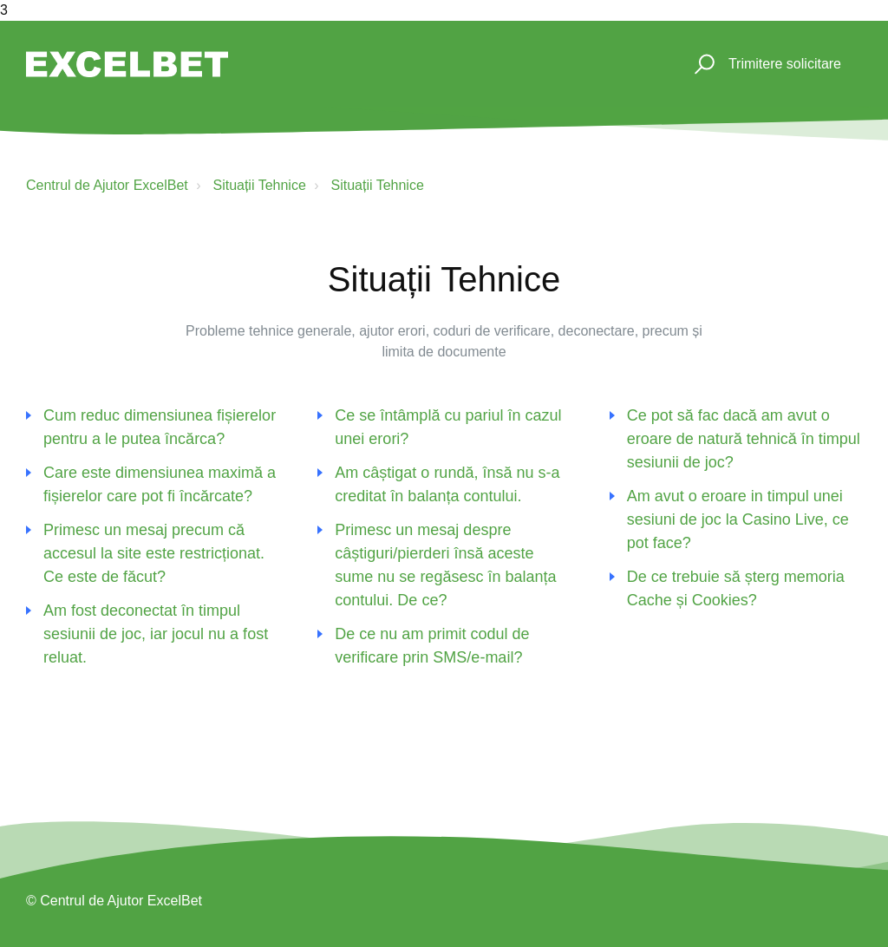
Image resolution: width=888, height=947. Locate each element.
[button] (702, 64)
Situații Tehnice (258, 185)
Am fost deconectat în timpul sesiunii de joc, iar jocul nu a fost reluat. (155, 634)
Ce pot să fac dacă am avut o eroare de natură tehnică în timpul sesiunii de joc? (743, 439)
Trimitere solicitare (784, 63)
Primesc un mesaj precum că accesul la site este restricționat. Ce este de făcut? (153, 553)
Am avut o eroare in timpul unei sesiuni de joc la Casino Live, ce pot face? (738, 519)
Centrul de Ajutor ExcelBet (107, 185)
